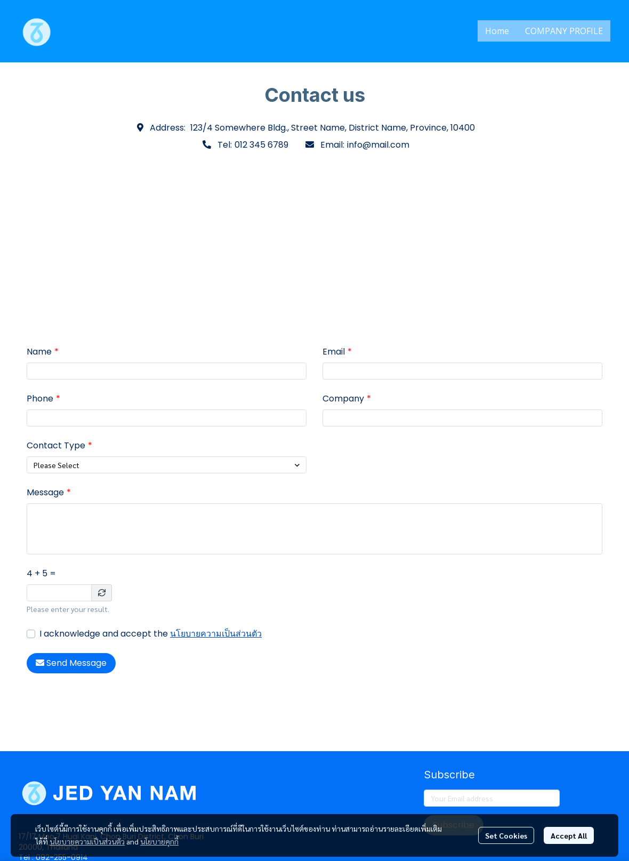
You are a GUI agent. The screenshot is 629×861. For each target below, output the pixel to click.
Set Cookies (506, 835)
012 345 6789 (261, 145)
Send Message (71, 663)
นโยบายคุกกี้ (159, 841)
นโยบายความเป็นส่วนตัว (216, 633)
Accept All (569, 835)
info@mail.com (378, 145)
